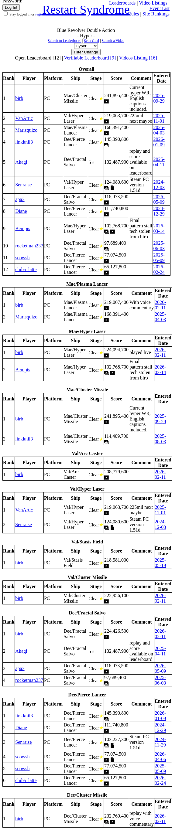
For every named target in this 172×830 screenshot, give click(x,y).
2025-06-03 (158, 245)
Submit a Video (113, 41)
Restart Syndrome (86, 9)
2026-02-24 (158, 269)
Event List (160, 8)
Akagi (21, 162)
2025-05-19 (160, 562)
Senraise (23, 184)
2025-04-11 (158, 162)
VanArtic (24, 118)
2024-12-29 (158, 211)
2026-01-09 (158, 142)
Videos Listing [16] (138, 57)
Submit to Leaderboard (64, 41)
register (40, 14)
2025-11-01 (158, 118)
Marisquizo (26, 130)
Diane (21, 211)
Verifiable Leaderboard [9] (90, 57)
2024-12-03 (158, 184)
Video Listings (153, 2)
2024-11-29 (160, 742)
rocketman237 (29, 245)
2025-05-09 (158, 257)
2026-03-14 (158, 228)
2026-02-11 (160, 305)
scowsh (22, 257)
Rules (133, 13)
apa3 (19, 199)
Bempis (22, 228)
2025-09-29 (158, 98)
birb (19, 98)
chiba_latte (25, 269)
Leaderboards (122, 2)
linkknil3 (24, 142)
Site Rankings (156, 13)
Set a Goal (91, 41)
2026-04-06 (160, 756)
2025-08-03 (160, 439)
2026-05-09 (158, 199)
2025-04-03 (158, 130)
